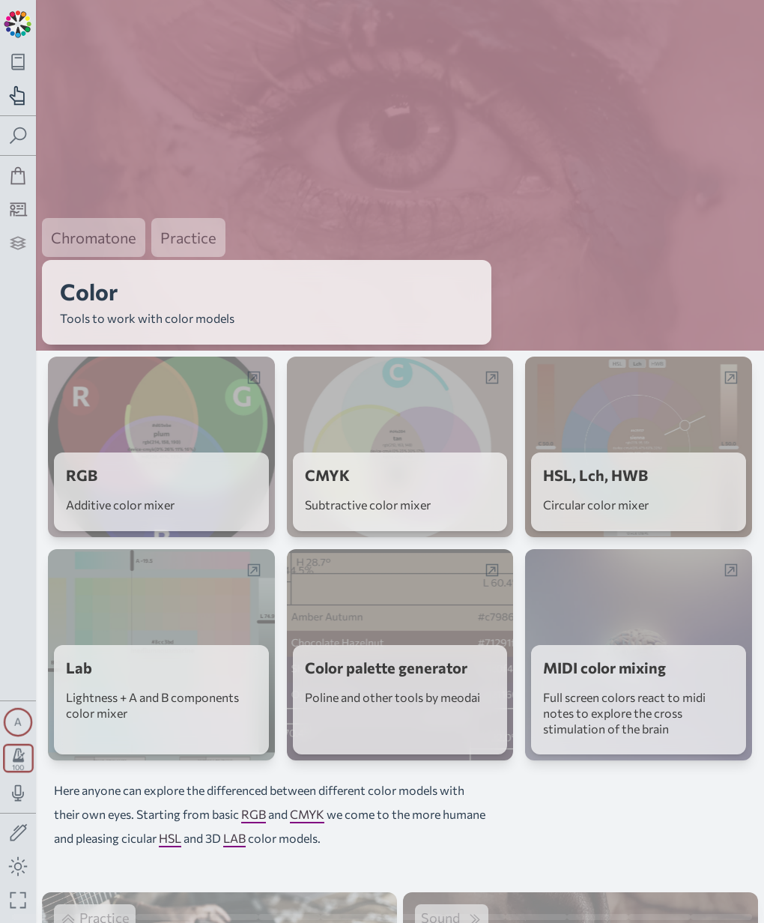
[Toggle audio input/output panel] (18, 793)
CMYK (307, 795)
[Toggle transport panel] (18, 758)
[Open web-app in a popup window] (254, 359)
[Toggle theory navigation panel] (18, 62)
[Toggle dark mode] (18, 866)
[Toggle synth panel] (18, 722)
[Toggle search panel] (18, 136)
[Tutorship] (18, 209)
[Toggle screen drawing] (18, 833)
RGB (253, 795)
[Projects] (18, 243)
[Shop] (18, 176)
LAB (234, 819)
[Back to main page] (18, 22)
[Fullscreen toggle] (18, 900)
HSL (170, 819)
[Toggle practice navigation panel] (18, 95)
